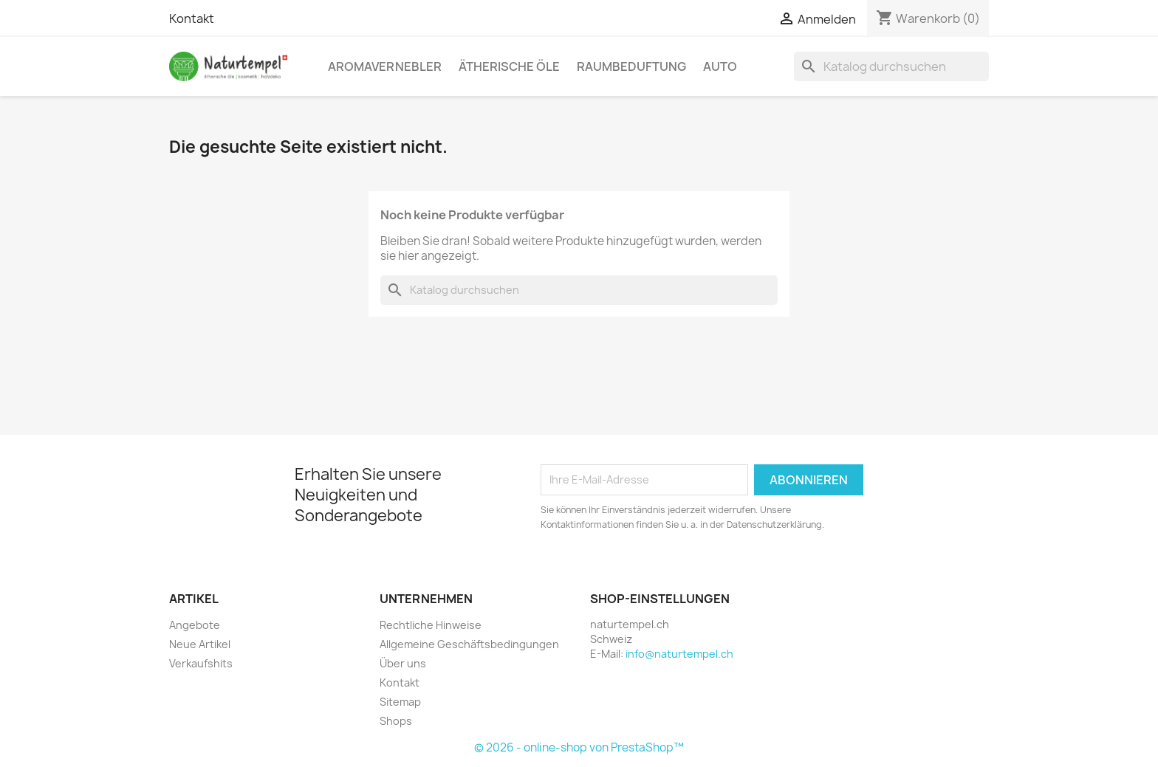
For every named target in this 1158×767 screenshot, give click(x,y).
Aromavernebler (385, 66)
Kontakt (191, 18)
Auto (720, 66)
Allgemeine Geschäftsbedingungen (469, 644)
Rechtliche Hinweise (431, 625)
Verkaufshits (201, 663)
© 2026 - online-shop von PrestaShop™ (579, 747)
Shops (396, 721)
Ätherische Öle (509, 66)
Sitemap (400, 702)
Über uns (403, 663)
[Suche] (891, 66)
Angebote (194, 625)
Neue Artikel (199, 644)
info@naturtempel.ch (679, 654)
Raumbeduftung (631, 66)
